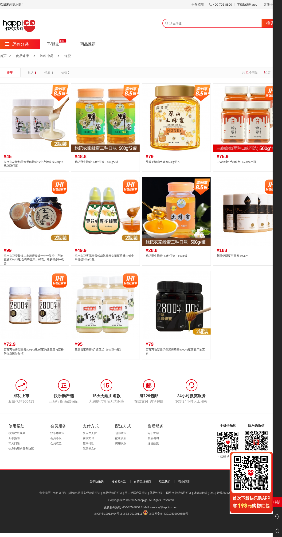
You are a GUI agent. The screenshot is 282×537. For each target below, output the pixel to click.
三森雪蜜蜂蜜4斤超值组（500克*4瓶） (99, 349)
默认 (31, 72)
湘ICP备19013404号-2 (108, 513)
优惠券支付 (90, 448)
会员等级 (56, 438)
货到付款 (88, 443)
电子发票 (153, 433)
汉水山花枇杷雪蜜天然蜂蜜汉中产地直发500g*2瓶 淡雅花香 (33, 164)
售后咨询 (153, 438)
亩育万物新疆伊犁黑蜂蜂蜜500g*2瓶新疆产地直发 (175, 351)
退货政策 (153, 443)
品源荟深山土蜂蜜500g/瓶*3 (163, 162)
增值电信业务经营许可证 (84, 493)
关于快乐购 (97, 481)
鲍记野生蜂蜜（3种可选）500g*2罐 (96, 162)
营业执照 (45, 493)
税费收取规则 (16, 433)
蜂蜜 (67, 56)
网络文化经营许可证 (179, 493)
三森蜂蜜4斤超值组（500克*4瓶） (238, 162)
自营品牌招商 (142, 481)
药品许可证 (157, 493)
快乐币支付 (90, 433)
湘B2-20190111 (132, 513)
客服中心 (271, 4)
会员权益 (56, 443)
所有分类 (17, 44)
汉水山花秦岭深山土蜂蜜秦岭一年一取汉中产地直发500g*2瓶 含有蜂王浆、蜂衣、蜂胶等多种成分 (34, 259)
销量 (47, 72)
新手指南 (14, 438)
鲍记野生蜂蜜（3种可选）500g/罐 (166, 255)
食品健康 (22, 56)
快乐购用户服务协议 (21, 448)
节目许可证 (60, 493)
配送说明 (120, 438)
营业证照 (184, 481)
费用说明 (120, 443)
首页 (3, 56)
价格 (65, 72)
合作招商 (198, 4)
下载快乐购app (247, 4)
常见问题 (14, 443)
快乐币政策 (57, 433)
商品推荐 (87, 44)
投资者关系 (119, 481)
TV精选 (53, 44)
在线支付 (88, 438)
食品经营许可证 (112, 493)
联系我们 (164, 481)
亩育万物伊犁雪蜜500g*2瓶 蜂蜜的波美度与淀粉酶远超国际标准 (34, 351)
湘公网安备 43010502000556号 (168, 513)
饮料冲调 (46, 56)
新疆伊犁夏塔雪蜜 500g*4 (232, 255)
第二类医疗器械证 (136, 493)
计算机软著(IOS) (204, 493)
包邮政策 (120, 433)
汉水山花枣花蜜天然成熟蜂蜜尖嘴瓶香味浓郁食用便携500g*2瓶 (104, 257)
